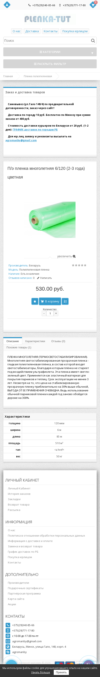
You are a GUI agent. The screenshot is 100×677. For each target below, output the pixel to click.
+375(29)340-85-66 (43, 5)
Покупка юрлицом (75, 31)
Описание (12, 341)
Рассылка (14, 510)
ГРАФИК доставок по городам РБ (35, 129)
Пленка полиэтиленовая (38, 76)
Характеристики (35, 341)
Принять (61, 672)
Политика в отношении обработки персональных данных (46, 535)
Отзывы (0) (58, 341)
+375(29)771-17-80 (74, 5)
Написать (44, 278)
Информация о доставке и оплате (30, 541)
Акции (12, 604)
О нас (17, 31)
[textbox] (50, 40)
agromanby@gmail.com (21, 140)
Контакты (50, 31)
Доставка (32, 31)
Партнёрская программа (24, 593)
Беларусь (35, 265)
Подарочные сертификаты (26, 588)
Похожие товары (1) (18, 347)
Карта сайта (16, 599)
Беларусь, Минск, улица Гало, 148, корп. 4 (39, 646)
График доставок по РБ (23, 552)
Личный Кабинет (19, 488)
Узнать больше (40, 672)
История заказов (19, 494)
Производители (18, 583)
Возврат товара (18, 504)
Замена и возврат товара (25, 546)
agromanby (19, 652)
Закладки (14, 499)
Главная (8, 76)
